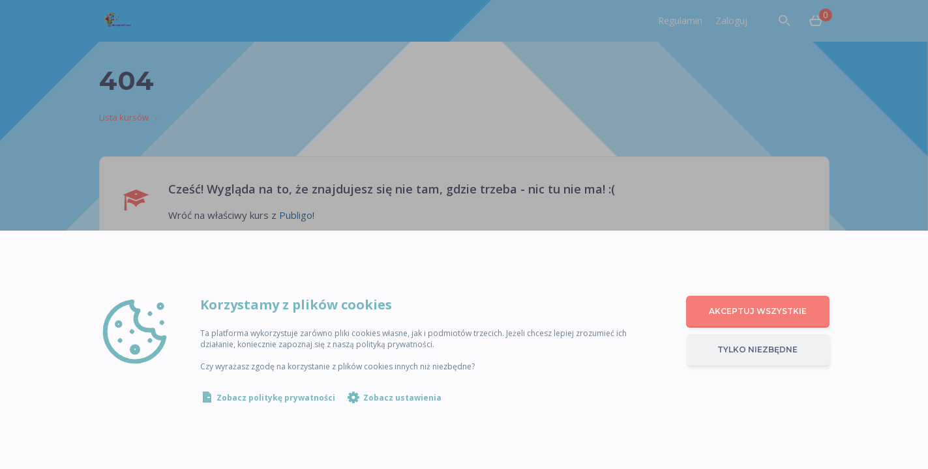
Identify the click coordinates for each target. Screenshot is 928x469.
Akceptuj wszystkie (758, 311)
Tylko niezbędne (757, 349)
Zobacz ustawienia (402, 397)
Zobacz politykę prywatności (276, 397)
